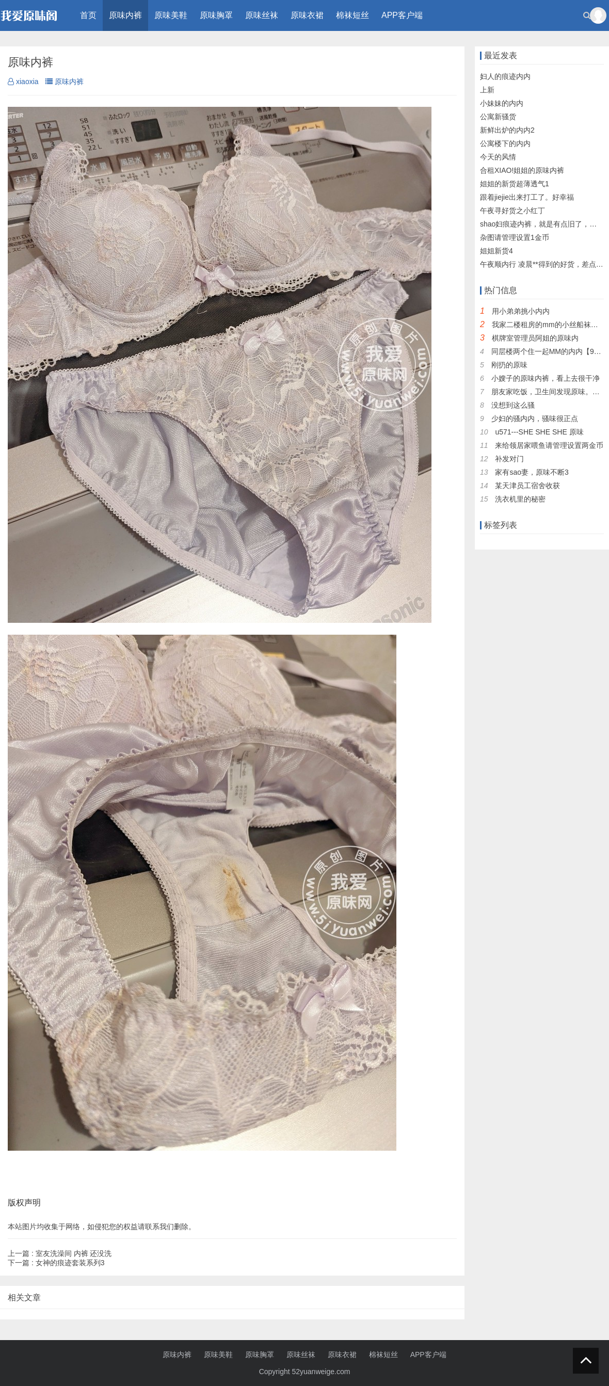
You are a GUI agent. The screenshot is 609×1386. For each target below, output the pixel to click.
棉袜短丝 (352, 15)
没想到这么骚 (513, 405)
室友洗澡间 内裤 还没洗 (59, 1253)
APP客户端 (402, 15)
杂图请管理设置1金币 (514, 237)
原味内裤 (125, 15)
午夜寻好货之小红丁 (512, 210)
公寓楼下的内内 (505, 143)
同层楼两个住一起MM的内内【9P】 (548, 351)
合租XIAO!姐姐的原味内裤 (522, 170)
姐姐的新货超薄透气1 (514, 184)
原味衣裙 (307, 15)
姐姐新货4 (496, 251)
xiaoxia (23, 81)
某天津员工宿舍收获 (527, 485)
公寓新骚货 (498, 116)
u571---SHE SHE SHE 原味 (539, 432)
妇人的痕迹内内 (505, 76)
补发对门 (509, 459)
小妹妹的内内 (501, 103)
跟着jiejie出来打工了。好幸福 (527, 197)
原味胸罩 (216, 15)
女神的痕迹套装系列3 (56, 1263)
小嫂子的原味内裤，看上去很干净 (545, 378)
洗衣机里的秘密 (520, 499)
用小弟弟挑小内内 (521, 311)
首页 (88, 15)
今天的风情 (498, 157)
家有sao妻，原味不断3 (531, 472)
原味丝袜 (261, 15)
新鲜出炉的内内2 (507, 130)
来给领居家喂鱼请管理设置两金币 (549, 445)
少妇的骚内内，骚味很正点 (534, 418)
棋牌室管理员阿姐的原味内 (535, 338)
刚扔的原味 (509, 365)
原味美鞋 (170, 15)
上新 (487, 90)
